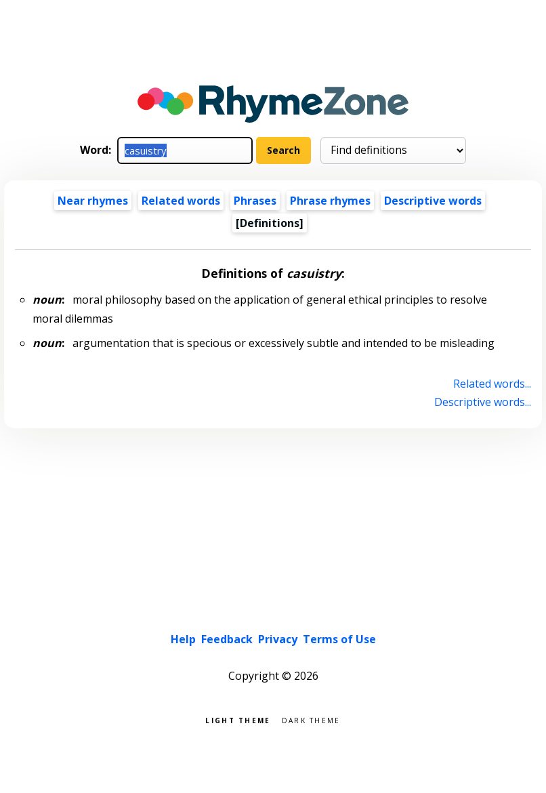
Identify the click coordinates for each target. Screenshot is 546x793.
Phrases (255, 200)
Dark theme (311, 719)
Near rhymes (93, 200)
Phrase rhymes (330, 200)
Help (183, 639)
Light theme (237, 719)
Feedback (227, 639)
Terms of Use (339, 639)
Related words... (492, 383)
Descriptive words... (482, 401)
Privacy (277, 639)
